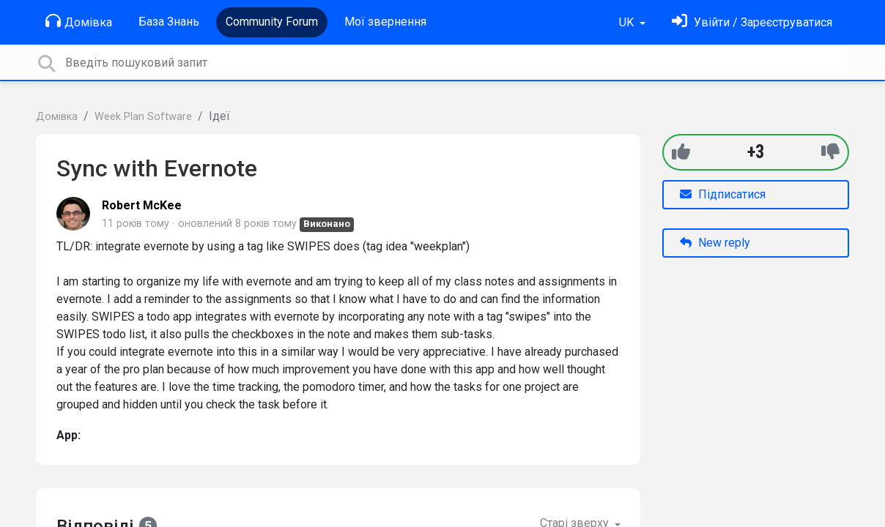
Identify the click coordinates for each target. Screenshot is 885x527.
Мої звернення (385, 22)
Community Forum (272, 22)
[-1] (830, 151)
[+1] (681, 151)
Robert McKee (142, 205)
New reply (715, 243)
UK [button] (628, 22)
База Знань (168, 22)
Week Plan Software (143, 117)
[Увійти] (752, 22)
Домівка (78, 21)
